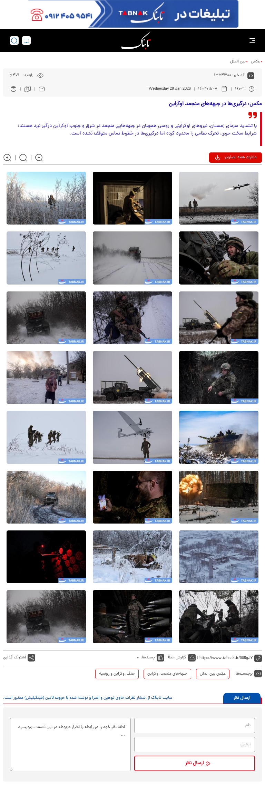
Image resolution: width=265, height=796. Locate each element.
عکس (255, 62)
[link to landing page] (136, 40)
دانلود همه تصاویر (241, 157)
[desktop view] (26, 40)
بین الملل (238, 62)
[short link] (230, 657)
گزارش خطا (177, 658)
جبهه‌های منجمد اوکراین (167, 674)
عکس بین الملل (213, 674)
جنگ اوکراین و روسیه (117, 674)
